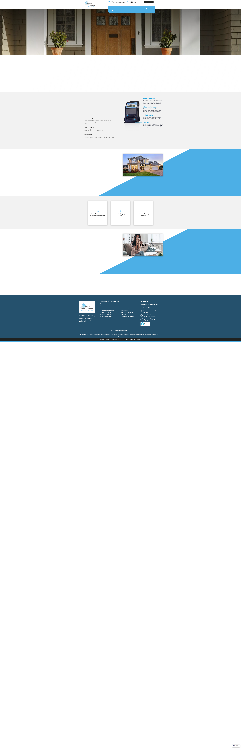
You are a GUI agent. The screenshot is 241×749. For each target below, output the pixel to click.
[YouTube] (154, 319)
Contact (112, 10)
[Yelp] (151, 319)
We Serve (130, 8)
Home (112, 8)
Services (116, 8)
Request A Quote (148, 2)
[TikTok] (148, 319)
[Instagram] (145, 319)
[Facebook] (142, 319)
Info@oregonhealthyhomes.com (118, 2)
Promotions (137, 8)
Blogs (149, 8)
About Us (123, 8)
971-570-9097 (133, 2)
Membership (144, 8)
